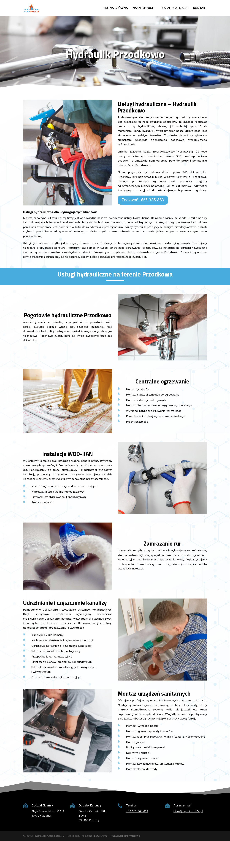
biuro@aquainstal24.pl (188, 811)
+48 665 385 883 (137, 811)
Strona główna (115, 8)
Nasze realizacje (174, 8)
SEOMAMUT (101, 835)
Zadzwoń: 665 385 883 (143, 200)
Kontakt (200, 8)
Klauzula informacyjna (125, 835)
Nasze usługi (142, 8)
